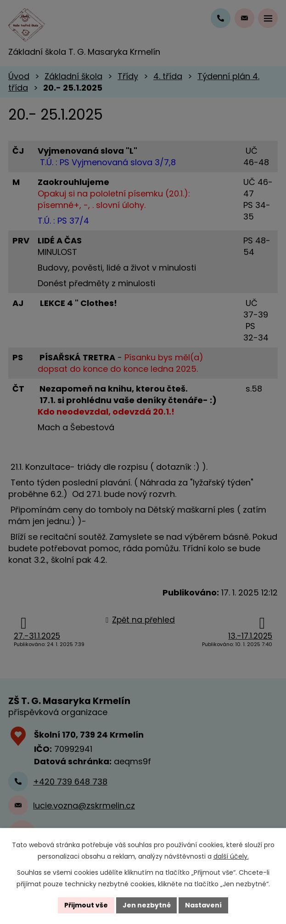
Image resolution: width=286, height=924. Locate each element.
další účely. (231, 856)
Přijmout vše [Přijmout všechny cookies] (86, 905)
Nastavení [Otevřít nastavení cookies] (203, 905)
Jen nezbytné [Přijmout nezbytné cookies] (147, 905)
